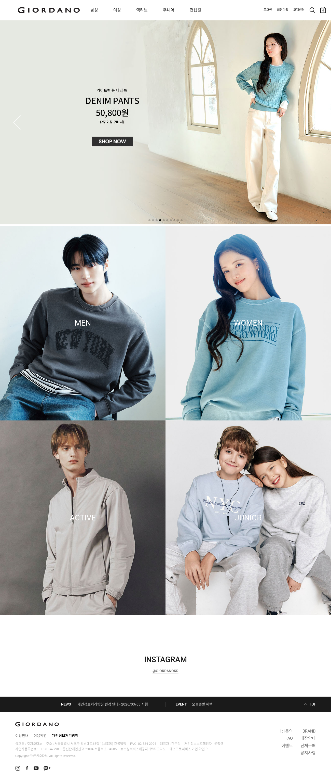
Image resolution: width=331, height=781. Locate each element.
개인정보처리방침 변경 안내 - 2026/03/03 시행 (112, 704)
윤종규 (218, 744)
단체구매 (308, 745)
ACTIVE (83, 518)
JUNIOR (248, 518)
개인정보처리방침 (65, 736)
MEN (83, 323)
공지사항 (308, 752)
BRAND (309, 731)
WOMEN (248, 323)
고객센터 (299, 10)
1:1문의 (286, 731)
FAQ (289, 738)
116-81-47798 (49, 749)
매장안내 (308, 738)
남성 (94, 10)
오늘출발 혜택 (202, 704)
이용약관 (40, 736)
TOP (312, 704)
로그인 (268, 10)
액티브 (142, 10)
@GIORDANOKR (165, 671)
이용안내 (22, 736)
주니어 (168, 10)
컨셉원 (195, 10)
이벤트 (287, 745)
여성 (117, 10)
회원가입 (282, 10)
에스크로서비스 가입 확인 (187, 749)
